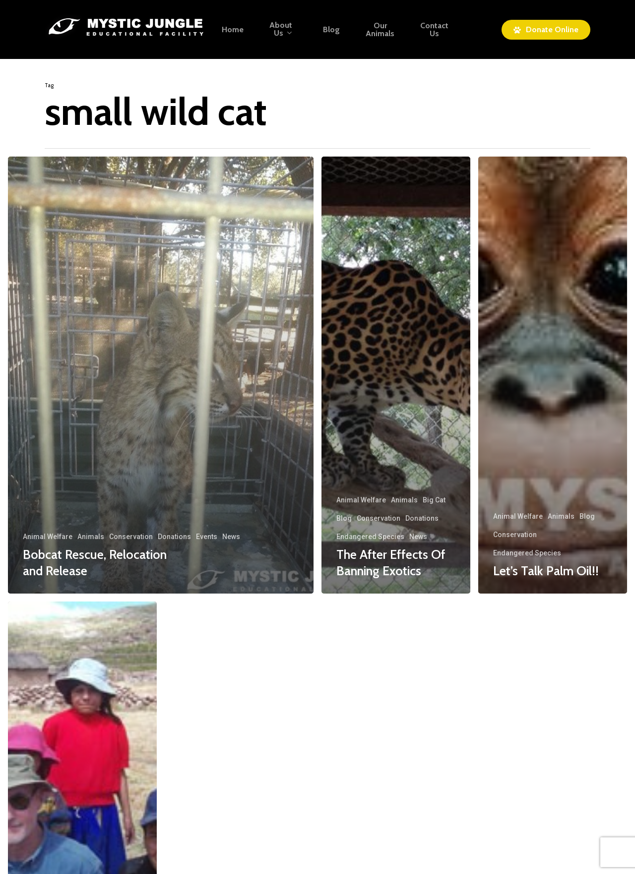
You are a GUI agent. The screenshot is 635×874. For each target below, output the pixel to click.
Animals (90, 537)
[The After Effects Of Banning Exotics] (395, 375)
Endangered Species (370, 537)
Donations (174, 537)
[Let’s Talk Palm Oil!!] (552, 375)
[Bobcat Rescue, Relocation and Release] (161, 375)
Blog (344, 518)
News (231, 537)
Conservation (131, 537)
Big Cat (434, 500)
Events (206, 537)
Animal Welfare (47, 537)
